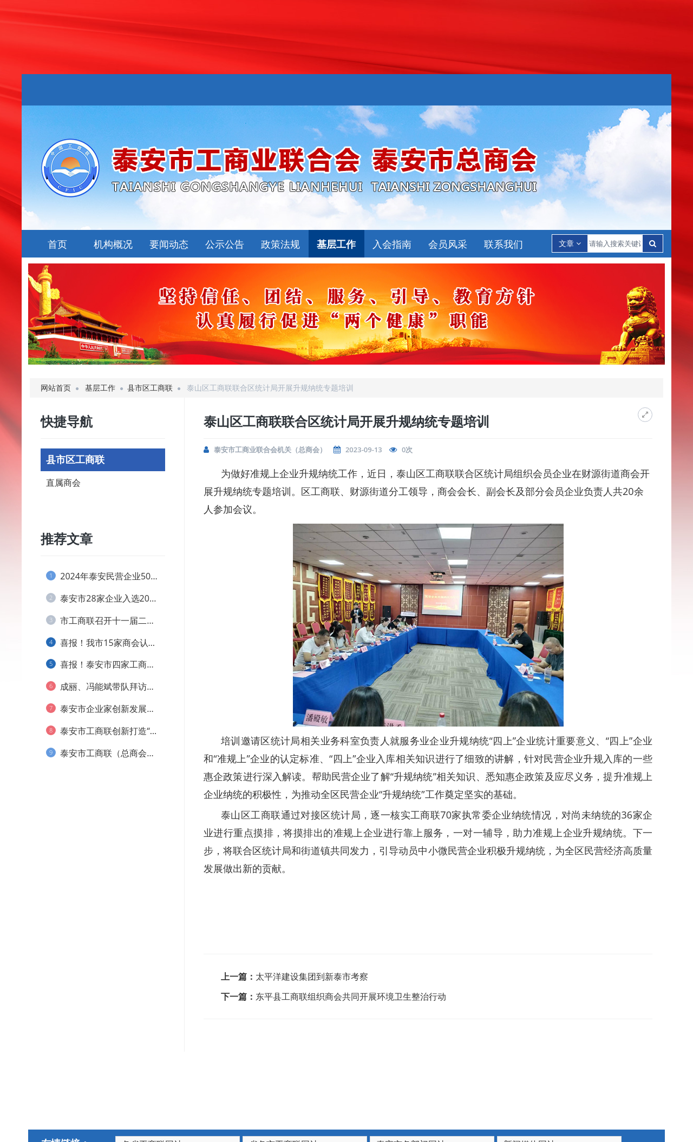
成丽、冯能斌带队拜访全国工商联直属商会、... (105, 686)
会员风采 (447, 243)
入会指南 (391, 243)
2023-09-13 (363, 449)
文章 (570, 243)
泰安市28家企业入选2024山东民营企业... (105, 598)
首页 (57, 243)
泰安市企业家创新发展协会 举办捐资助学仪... (105, 709)
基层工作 (336, 243)
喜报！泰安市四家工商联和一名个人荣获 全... (105, 664)
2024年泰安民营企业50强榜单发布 (105, 576)
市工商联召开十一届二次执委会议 (105, 620)
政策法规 (280, 243)
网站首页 (56, 387)
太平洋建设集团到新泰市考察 (312, 976)
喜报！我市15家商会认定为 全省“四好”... (105, 643)
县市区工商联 (150, 387)
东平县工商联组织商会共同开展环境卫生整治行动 (351, 996)
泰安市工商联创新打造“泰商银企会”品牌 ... (105, 731)
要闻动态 (168, 243)
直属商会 (63, 483)
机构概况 (113, 243)
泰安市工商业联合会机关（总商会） (270, 449)
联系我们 (503, 243)
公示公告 (224, 243)
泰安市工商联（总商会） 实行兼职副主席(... (105, 753)
